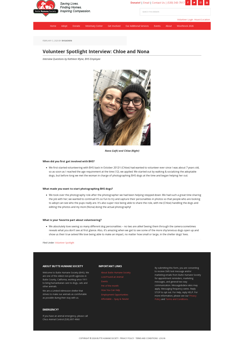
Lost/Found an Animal (112, 276)
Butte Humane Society (64, 9)
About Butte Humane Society (116, 272)
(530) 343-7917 (176, 2)
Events (104, 281)
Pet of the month (110, 285)
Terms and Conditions (177, 299)
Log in (162, 338)
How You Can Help (110, 290)
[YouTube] (206, 2)
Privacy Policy (127, 338)
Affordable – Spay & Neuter (115, 298)
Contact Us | (159, 2)
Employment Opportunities (114, 294)
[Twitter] (194, 2)
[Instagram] (200, 2)
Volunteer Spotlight (64, 242)
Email (146, 2)
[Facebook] (187, 2)
